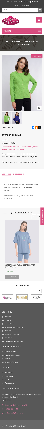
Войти (16, 5)
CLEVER (5, 140)
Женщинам (23, 44)
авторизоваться (19, 146)
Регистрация (26, 5)
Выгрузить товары (42, 216)
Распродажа (31, 41)
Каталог (16, 41)
